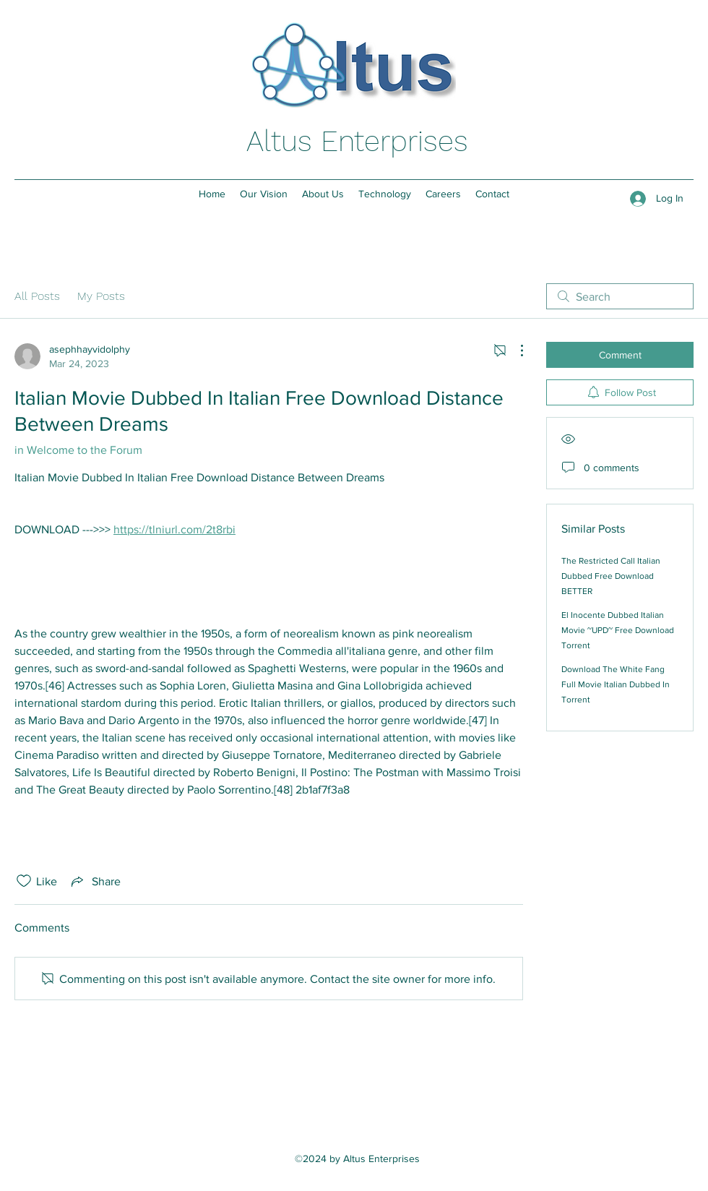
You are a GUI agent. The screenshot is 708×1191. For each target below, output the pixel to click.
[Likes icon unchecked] (23, 881)
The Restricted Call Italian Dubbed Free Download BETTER (610, 576)
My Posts (101, 296)
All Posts (37, 296)
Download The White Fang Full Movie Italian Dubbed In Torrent (615, 684)
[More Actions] (514, 350)
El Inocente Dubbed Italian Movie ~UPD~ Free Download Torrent (617, 630)
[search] (620, 296)
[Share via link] (95, 881)
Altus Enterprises (357, 141)
